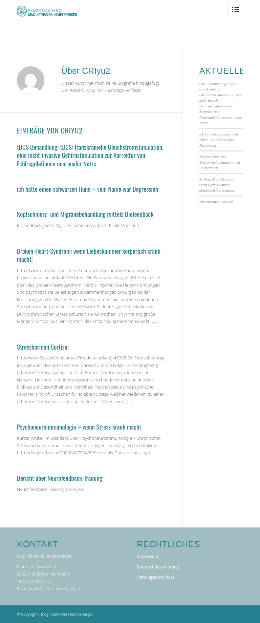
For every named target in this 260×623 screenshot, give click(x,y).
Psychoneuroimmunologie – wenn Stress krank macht (79, 426)
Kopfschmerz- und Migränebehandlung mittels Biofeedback (85, 214)
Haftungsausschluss (155, 577)
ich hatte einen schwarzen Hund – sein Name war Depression (87, 188)
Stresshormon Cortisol (43, 346)
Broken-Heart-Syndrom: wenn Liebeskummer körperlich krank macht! (88, 255)
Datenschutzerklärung (158, 567)
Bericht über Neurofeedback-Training (59, 477)
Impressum (147, 556)
